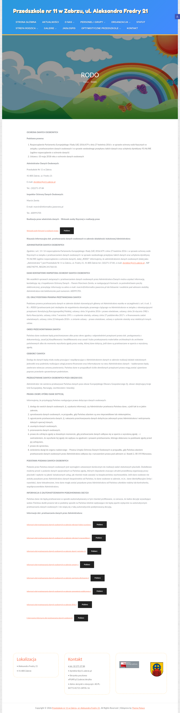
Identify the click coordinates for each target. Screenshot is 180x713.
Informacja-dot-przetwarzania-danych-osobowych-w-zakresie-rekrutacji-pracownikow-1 (58, 538)
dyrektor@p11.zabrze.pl (44, 182)
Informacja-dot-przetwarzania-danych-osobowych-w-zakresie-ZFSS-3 (51, 604)
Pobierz (67, 230)
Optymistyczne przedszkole (101, 28)
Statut (140, 22)
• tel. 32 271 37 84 (76, 666)
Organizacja (120, 22)
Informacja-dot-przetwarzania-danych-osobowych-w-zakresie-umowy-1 (53, 565)
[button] (177, 16)
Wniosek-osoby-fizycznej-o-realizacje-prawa (42, 231)
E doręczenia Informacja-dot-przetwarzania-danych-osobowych (50, 618)
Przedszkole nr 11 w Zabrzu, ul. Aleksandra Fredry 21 (80, 11)
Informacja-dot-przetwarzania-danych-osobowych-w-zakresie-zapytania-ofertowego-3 (58, 578)
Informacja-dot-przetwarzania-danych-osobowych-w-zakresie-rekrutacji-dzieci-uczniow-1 (59, 525)
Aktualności (50, 22)
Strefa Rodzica (27, 28)
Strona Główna (26, 22)
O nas (69, 22)
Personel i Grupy (92, 22)
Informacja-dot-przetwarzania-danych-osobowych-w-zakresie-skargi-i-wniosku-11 (56, 551)
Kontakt (132, 28)
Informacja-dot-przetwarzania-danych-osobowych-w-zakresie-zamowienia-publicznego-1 (59, 591)
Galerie (50, 28)
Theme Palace (138, 708)
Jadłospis (69, 28)
